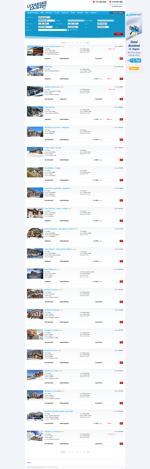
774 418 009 (100, 2)
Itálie (42, 12)
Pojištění (93, 12)
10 (84, 42)
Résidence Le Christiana (53, 391)
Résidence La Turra (51, 350)
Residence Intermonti (52, 87)
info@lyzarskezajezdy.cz (117, 6)
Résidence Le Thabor (52, 371)
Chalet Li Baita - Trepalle (53, 148)
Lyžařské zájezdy (32, 12)
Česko (73, 12)
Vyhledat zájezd (118, 12)
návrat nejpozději (59, 23)
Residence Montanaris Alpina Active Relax (59, 411)
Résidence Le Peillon (52, 330)
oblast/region (58, 20)
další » (88, 42)
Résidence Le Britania (52, 310)
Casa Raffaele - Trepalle (53, 168)
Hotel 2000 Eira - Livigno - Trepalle (56, 208)
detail (121, 58)
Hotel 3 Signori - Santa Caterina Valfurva (58, 249)
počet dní (87, 23)
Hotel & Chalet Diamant (52, 46)
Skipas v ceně (112, 48)
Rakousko (49, 12)
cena (86, 27)
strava (57, 27)
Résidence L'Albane (51, 290)
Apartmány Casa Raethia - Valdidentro (57, 188)
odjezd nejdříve (29, 23)
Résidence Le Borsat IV (52, 431)
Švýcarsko (65, 12)
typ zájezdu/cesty (29, 17)
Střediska (80, 12)
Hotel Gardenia (50, 107)
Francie (56, 12)
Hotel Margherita (50, 269)
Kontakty (29, 462)
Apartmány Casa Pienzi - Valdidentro (57, 127)
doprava (27, 27)
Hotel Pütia (48, 67)
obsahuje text (28, 30)
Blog (86, 12)
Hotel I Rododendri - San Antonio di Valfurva (59, 229)
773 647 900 (117, 2)
